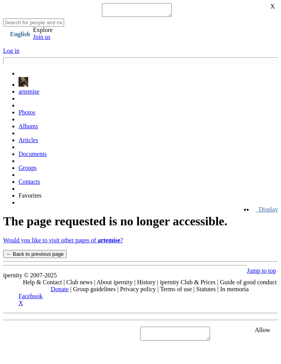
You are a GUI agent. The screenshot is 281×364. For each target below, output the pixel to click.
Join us (42, 39)
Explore (43, 32)
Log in (11, 53)
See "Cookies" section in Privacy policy (52, 336)
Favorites (30, 198)
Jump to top (261, 273)
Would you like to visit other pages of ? (63, 242)
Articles (28, 142)
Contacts (29, 184)
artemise (29, 94)
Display (267, 211)
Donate (60, 291)
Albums (28, 128)
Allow (262, 332)
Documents (33, 156)
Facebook (30, 298)
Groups (28, 170)
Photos (27, 114)
